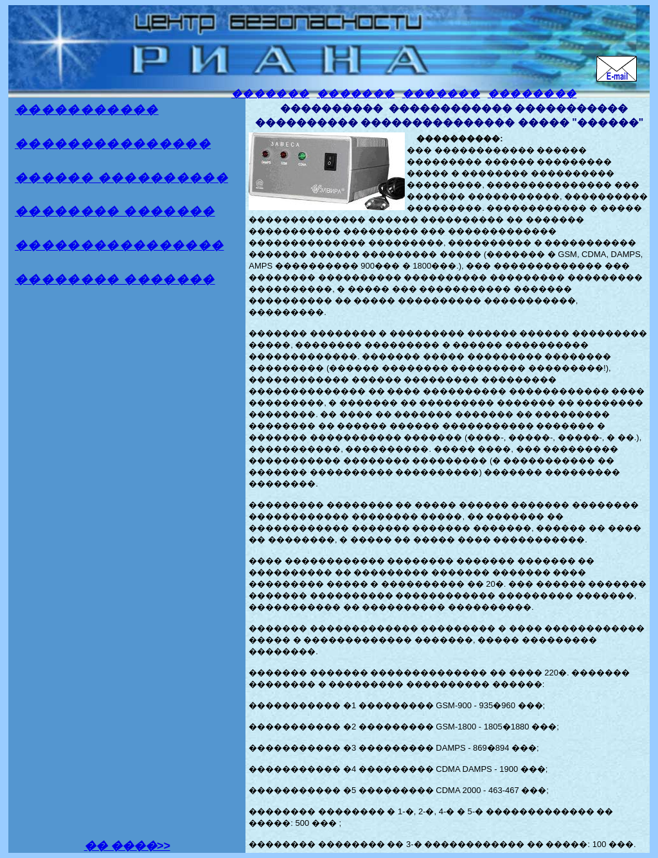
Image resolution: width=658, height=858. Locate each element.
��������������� (113, 143)
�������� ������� (115, 211)
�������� (532, 93)
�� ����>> (127, 845)
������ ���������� (121, 177)
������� (270, 93)
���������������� (119, 245)
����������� (87, 109)
